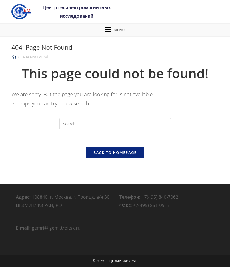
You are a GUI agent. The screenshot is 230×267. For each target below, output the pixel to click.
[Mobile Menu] (115, 30)
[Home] (14, 56)
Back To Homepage (115, 152)
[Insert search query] (115, 123)
